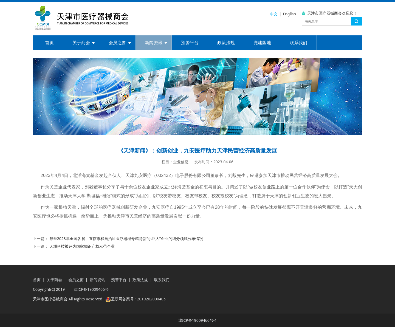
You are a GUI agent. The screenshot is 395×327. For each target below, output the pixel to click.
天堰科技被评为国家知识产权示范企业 (82, 246)
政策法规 (226, 43)
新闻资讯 (153, 43)
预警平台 (190, 43)
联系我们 (298, 43)
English (289, 13)
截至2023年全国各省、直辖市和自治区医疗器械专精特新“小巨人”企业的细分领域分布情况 (126, 238)
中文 (274, 13)
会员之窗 (117, 43)
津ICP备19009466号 (91, 289)
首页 (49, 43)
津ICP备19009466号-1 (197, 320)
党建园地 (262, 43)
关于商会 (81, 43)
